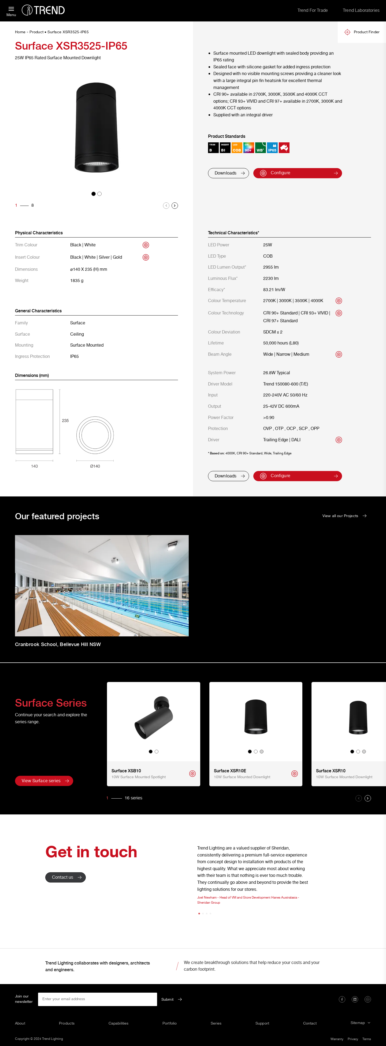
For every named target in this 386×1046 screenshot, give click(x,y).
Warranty (337, 1039)
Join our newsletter (24, 999)
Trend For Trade (313, 11)
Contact (310, 1024)
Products (67, 1024)
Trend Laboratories (361, 11)
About (20, 1024)
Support (262, 1024)
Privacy (353, 1039)
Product (36, 32)
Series (216, 1024)
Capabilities (119, 1024)
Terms (366, 1039)
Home (20, 32)
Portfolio (169, 1024)
